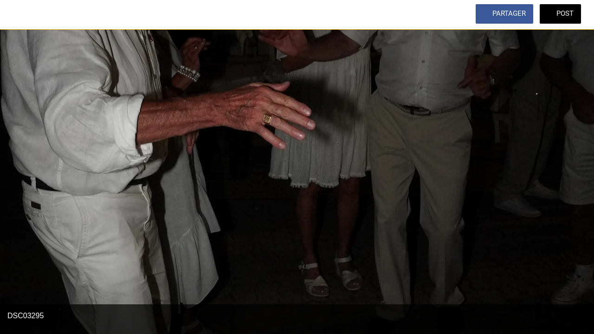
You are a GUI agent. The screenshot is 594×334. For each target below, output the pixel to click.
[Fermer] (14, 14)
